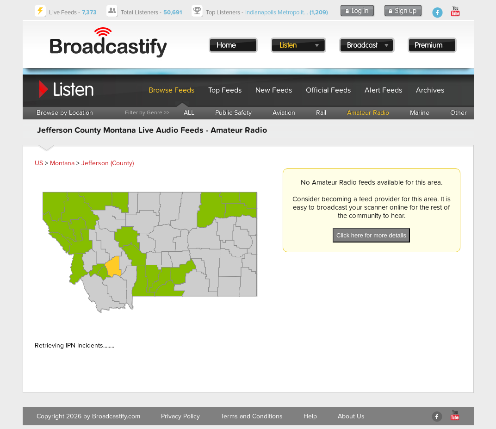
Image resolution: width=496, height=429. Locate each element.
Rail (321, 113)
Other (458, 113)
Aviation (284, 113)
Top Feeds (225, 90)
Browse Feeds (171, 90)
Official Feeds (328, 90)
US (39, 163)
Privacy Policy (180, 416)
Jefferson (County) (107, 163)
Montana (62, 163)
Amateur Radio (368, 113)
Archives (430, 90)
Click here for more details (371, 235)
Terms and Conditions (252, 416)
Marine (419, 113)
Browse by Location (65, 113)
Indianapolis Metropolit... (286, 12)
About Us (351, 416)
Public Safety (233, 113)
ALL (189, 113)
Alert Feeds (383, 90)
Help (310, 416)
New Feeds (273, 90)
